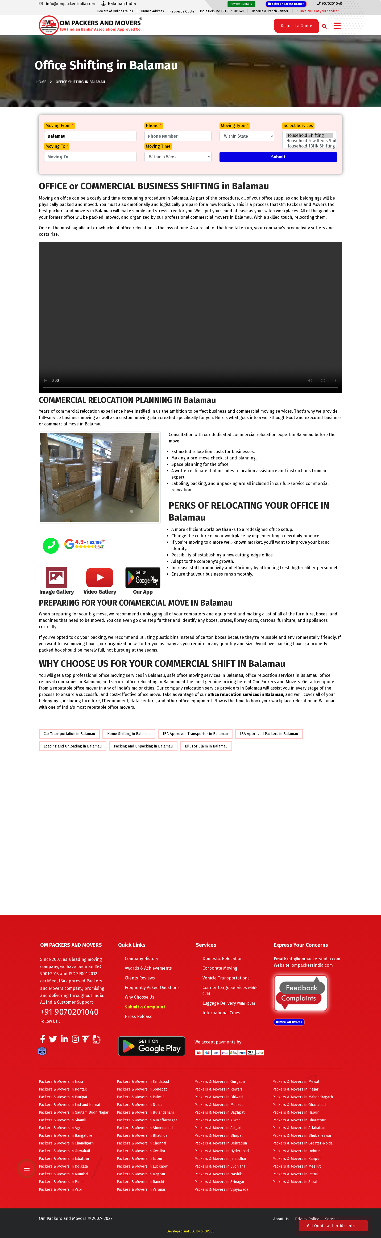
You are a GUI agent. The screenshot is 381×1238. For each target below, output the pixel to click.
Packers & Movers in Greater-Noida (302, 1143)
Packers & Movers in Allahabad (298, 1128)
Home (41, 82)
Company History (141, 958)
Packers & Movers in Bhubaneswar (302, 1135)
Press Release (138, 1016)
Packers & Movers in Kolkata (63, 1166)
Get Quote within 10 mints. (332, 1225)
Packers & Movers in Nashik (218, 1174)
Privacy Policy (307, 1219)
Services (332, 1219)
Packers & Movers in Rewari (218, 1089)
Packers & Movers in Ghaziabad (299, 1104)
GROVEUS (207, 1231)
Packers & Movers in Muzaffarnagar (147, 1120)
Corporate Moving (219, 968)
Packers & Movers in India (61, 1081)
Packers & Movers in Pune (61, 1182)
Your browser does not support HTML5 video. (190, 317)
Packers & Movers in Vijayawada (221, 1189)
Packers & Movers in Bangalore (65, 1135)
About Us (281, 1219)
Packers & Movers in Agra (60, 1128)
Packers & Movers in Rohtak (63, 1089)
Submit (278, 156)
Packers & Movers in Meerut (218, 1104)
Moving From (59, 125)
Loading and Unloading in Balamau (73, 746)
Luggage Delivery (228, 1003)
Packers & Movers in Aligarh (218, 1128)
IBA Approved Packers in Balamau (269, 734)
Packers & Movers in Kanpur (296, 1158)
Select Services (298, 125)
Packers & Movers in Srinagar (219, 1182)
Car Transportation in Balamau (69, 734)
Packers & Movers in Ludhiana (219, 1166)
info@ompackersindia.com (313, 958)
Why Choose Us (139, 997)
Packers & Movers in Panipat (63, 1097)
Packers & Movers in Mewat (295, 1081)
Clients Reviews (140, 978)
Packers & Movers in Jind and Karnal (69, 1104)
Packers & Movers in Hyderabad (221, 1151)
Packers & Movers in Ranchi (140, 1182)
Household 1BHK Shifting (309, 146)
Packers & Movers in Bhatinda (142, 1135)
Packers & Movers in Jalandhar (220, 1158)
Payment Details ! (241, 4)
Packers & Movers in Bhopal (218, 1135)
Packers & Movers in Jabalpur (64, 1158)
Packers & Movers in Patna (295, 1174)
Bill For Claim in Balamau (206, 746)
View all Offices (289, 1022)
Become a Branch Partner (270, 11)
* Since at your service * (317, 11)
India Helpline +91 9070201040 (222, 11)
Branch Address (152, 11)
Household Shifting (309, 135)
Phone (153, 125)
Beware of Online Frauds (115, 11)
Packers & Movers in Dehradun (220, 1143)
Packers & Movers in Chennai (141, 1143)
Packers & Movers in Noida (139, 1104)
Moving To (56, 146)
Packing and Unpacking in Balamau (143, 746)
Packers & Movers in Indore (296, 1151)
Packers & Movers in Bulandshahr (145, 1112)
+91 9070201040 (69, 1012)
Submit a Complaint (145, 1006)
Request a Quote (182, 11)
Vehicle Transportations (226, 978)
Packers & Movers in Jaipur (140, 1158)
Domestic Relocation (222, 958)
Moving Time (158, 146)
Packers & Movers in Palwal (140, 1097)
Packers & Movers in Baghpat (219, 1112)
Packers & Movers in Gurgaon (219, 1081)
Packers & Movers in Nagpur (141, 1174)
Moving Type (234, 125)
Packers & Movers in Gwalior (141, 1151)
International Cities (221, 1012)
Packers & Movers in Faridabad (143, 1081)
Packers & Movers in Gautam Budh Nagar (74, 1112)
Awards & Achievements (148, 968)
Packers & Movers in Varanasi (142, 1189)
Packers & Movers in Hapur (295, 1112)
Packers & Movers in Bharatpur (299, 1120)
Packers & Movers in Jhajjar (295, 1089)
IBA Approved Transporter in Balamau (195, 734)
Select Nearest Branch (286, 4)
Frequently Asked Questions (152, 987)
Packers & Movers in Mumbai (63, 1174)
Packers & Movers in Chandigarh (66, 1143)
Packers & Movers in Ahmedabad (145, 1128)
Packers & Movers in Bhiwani (218, 1097)
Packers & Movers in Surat (294, 1182)
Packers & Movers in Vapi (60, 1189)
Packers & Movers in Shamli (62, 1120)
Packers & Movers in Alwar (217, 1120)
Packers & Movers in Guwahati (64, 1151)
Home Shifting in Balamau (129, 734)
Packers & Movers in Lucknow (142, 1166)
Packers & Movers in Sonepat (142, 1089)
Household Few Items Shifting (309, 140)
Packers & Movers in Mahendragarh (302, 1097)
